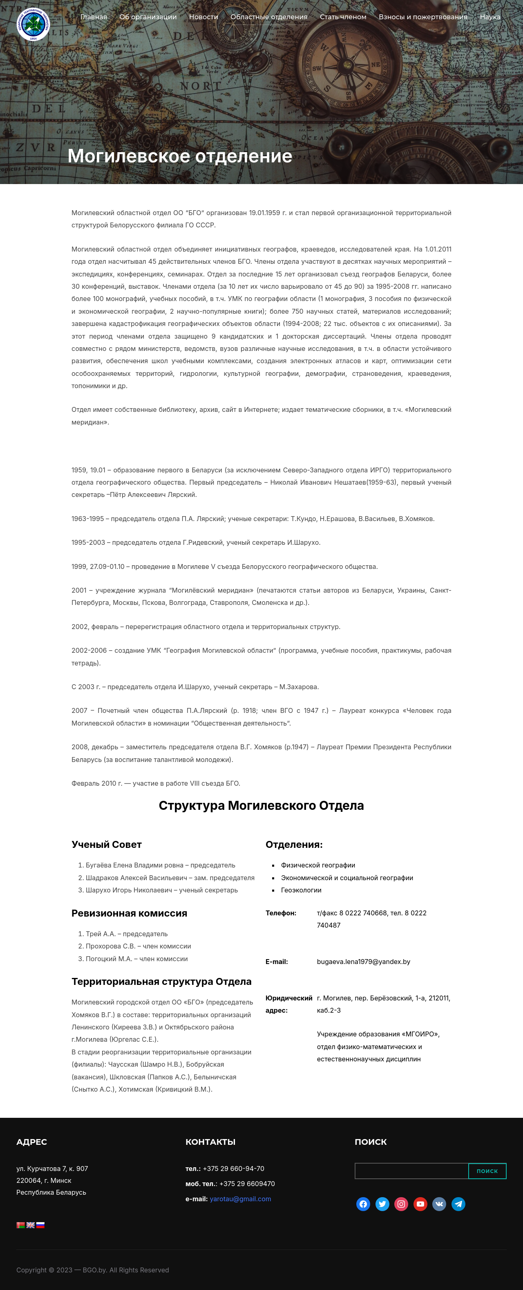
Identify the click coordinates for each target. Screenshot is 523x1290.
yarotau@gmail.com (240, 1199)
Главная (93, 17)
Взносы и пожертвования (423, 17)
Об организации (148, 17)
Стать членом (343, 17)
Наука (490, 17)
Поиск (487, 1171)
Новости (203, 17)
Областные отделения (269, 17)
